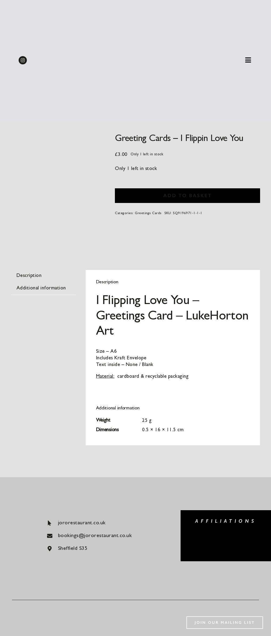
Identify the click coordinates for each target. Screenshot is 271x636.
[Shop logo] (135, 47)
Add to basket (187, 195)
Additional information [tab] (41, 288)
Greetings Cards (148, 213)
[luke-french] (225, 541)
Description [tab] (29, 275)
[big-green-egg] (199, 535)
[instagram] (23, 60)
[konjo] (252, 536)
